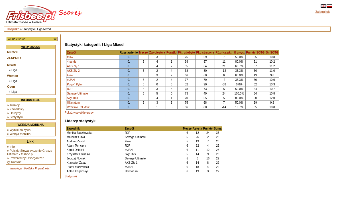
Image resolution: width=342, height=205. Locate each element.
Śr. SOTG (272, 52)
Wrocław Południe (78, 107)
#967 (70, 57)
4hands (71, 61)
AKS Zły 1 (73, 66)
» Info (11, 146)
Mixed (11, 65)
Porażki (171, 52)
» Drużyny (14, 113)
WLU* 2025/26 (30, 47)
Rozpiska (13, 29)
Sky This (72, 98)
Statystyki (71, 176)
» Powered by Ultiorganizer (25, 158)
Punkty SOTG (255, 52)
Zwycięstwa (157, 52)
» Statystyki (15, 117)
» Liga (13, 70)
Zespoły (14, 58)
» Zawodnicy (15, 109)
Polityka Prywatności (37, 168)
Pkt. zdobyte (186, 52)
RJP (69, 89)
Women (12, 75)
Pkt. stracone (205, 52)
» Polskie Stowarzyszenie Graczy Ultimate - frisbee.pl (29, 152)
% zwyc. (239, 52)
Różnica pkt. (223, 52)
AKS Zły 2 (73, 70)
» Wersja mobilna (18, 134)
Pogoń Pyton (75, 84)
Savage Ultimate (77, 93)
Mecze (12, 52)
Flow (70, 75)
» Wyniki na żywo (18, 130)
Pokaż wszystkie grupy (79, 112)
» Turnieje (14, 105)
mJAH (71, 79)
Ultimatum (73, 102)
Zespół (71, 52)
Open (11, 86)
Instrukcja (15, 168)
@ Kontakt (14, 162)
